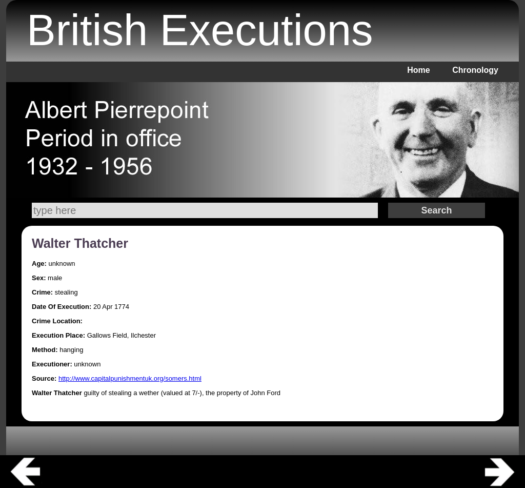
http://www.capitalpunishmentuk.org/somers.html (129, 378)
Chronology (475, 70)
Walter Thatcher (80, 243)
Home (418, 70)
